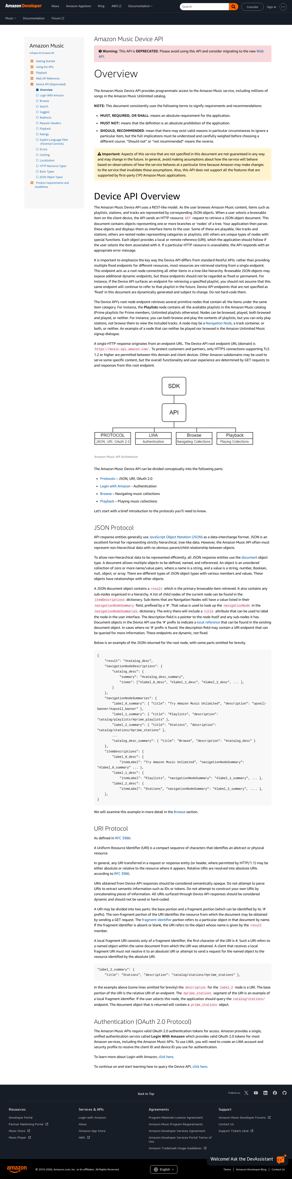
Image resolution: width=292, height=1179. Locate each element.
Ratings (45, 134)
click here (166, 1056)
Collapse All (35, 53)
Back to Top (146, 1094)
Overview (47, 90)
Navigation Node (219, 323)
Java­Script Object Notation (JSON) (176, 537)
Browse (45, 101)
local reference (208, 622)
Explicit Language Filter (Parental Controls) (55, 142)
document (249, 557)
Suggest (45, 112)
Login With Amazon (52, 95)
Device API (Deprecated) (50, 84)
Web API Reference (47, 78)
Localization (48, 160)
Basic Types (47, 171)
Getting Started (45, 61)
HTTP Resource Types (54, 166)
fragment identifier (157, 919)
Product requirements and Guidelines (52, 185)
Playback (41, 73)
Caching (45, 155)
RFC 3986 (122, 838)
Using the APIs (44, 67)
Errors (44, 149)
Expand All (48, 53)
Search (44, 106)
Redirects (46, 117)
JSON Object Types (52, 177)
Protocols (107, 478)
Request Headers (51, 123)
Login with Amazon (115, 486)
